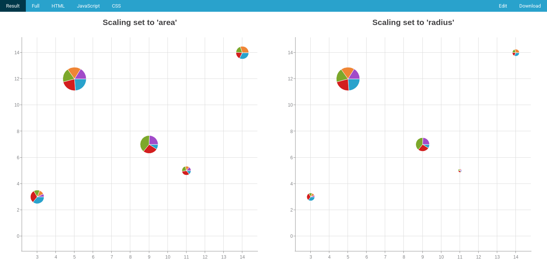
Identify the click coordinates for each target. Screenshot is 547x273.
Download (530, 6)
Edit (503, 6)
